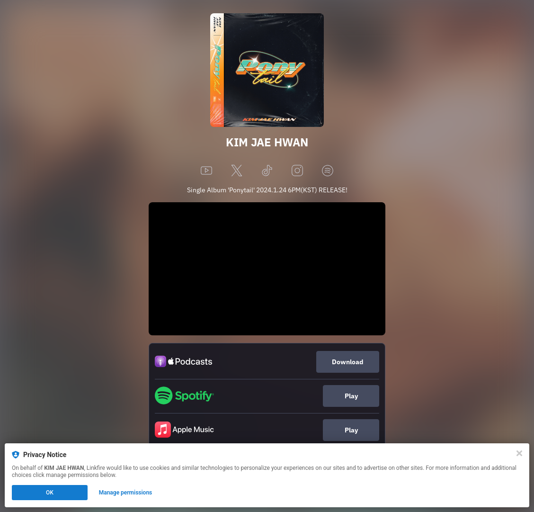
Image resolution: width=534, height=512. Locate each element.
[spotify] (327, 171)
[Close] (519, 453)
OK (49, 492)
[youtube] (206, 171)
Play (351, 396)
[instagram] (297, 171)
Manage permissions (125, 492)
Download (348, 362)
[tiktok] (267, 171)
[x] (237, 171)
